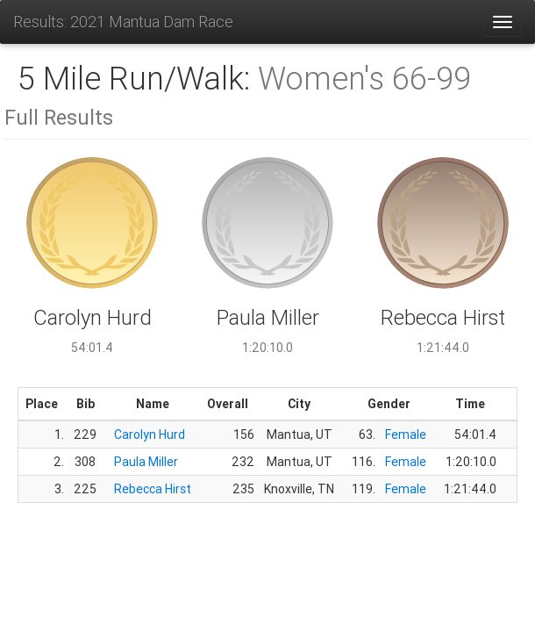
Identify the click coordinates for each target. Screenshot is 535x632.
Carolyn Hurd (149, 434)
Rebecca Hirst (152, 489)
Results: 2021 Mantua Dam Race (123, 21)
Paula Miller (146, 462)
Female (405, 434)
